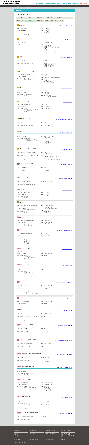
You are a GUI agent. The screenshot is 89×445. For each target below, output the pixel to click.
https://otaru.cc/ (69, 39)
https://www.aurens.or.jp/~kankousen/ (65, 230)
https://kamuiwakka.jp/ (68, 397)
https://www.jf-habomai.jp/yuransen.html (65, 340)
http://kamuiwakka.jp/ (68, 265)
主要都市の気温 (17, 439)
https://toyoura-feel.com (68, 149)
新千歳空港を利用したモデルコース (51, 431)
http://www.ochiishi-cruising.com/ (66, 325)
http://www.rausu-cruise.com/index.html (65, 282)
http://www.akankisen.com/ (67, 217)
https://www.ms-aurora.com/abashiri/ (65, 354)
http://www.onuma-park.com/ (67, 178)
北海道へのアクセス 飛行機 (65, 431)
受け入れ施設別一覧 (33, 432)
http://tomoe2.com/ (69, 298)
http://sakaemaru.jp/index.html (66, 164)
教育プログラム (19, 6)
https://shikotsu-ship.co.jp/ (67, 25)
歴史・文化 (16, 432)
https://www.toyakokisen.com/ (67, 132)
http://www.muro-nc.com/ (67, 102)
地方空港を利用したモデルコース (51, 432)
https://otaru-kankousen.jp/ (67, 57)
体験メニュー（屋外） (59, 20)
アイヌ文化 (16, 434)
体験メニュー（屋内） (49, 20)
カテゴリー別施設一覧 (33, 431)
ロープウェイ (30, 17)
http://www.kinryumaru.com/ (67, 190)
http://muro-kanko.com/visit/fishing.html (65, 119)
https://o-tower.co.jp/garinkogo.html (66, 367)
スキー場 (20, 17)
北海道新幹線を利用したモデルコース (52, 430)
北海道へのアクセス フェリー (66, 432)
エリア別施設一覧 (33, 430)
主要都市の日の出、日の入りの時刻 (20, 440)
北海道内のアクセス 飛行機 (65, 433)
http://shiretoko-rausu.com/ (67, 310)
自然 (15, 431)
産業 (15, 433)
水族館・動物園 (49, 17)
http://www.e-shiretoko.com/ (67, 249)
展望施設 (59, 17)
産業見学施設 (39, 17)
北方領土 (16, 435)
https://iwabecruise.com (68, 202)
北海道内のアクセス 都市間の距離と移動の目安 (68, 435)
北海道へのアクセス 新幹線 (65, 430)
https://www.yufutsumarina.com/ (66, 88)
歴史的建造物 (39, 20)
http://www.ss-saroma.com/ (67, 413)
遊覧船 (30, 20)
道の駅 (68, 17)
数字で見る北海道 (17, 430)
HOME (15, 6)
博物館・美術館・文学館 (20, 20)
